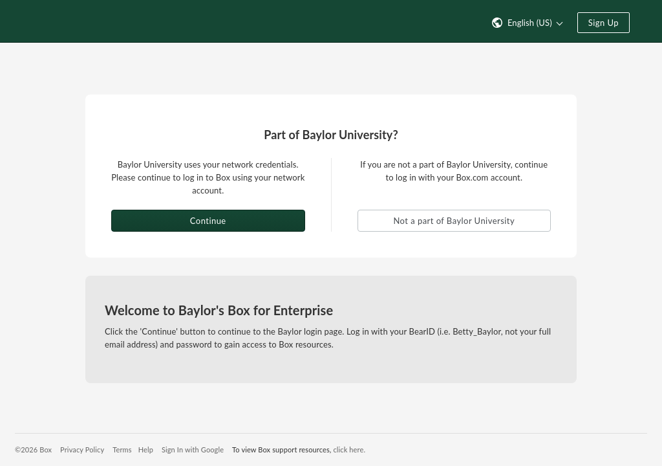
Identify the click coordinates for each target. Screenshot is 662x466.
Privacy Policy (82, 449)
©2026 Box (33, 449)
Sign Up (603, 22)
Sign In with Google (193, 449)
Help (145, 449)
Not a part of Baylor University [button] (454, 221)
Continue (208, 221)
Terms (121, 449)
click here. (349, 449)
